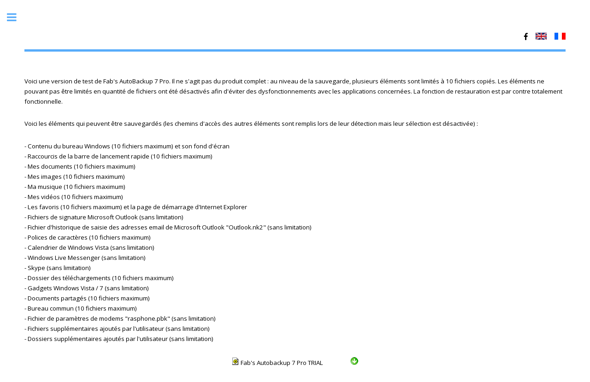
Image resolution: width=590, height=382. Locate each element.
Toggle (16, 17)
